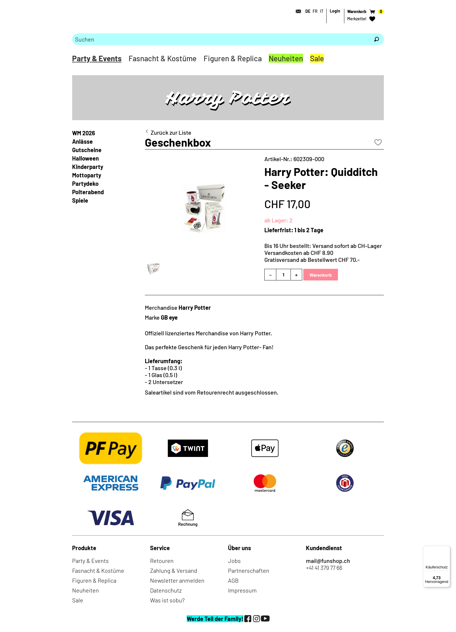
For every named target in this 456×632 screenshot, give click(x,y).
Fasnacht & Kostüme (163, 58)
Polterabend (88, 191)
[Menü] (446, 549)
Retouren (162, 560)
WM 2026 (83, 132)
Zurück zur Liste (171, 132)
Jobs (234, 560)
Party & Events (97, 58)
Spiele (80, 200)
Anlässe (82, 141)
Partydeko (85, 183)
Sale (317, 58)
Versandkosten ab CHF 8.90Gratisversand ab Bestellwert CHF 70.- (312, 256)
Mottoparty (86, 175)
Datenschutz (166, 590)
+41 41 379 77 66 (324, 567)
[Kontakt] (296, 11)
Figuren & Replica (233, 58)
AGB (233, 580)
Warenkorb (320, 275)
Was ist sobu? (167, 600)
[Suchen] (376, 39)
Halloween (85, 158)
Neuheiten (286, 58)
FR (315, 11)
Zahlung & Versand (173, 570)
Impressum (242, 590)
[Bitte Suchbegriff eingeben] (220, 39)
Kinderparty (87, 166)
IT (321, 11)
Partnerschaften (248, 570)
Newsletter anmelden (177, 580)
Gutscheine (86, 149)
